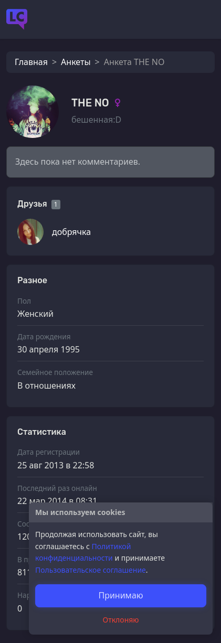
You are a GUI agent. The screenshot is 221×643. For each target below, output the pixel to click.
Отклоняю (121, 620)
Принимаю (120, 595)
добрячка (71, 232)
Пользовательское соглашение (90, 570)
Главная (31, 62)
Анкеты (75, 62)
